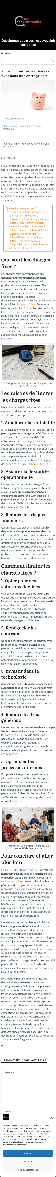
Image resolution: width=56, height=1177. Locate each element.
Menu (7, 53)
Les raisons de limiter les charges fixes (27, 211)
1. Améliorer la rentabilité (24, 215)
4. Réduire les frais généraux (25, 240)
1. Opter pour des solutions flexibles (30, 230)
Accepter (28, 1153)
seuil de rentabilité (12, 881)
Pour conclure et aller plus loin (22, 248)
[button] (51, 1117)
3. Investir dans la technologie (26, 237)
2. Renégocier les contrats (24, 233)
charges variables (26, 304)
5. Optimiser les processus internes (29, 244)
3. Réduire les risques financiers (27, 222)
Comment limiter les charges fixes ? (25, 226)
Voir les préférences (28, 1170)
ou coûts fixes (44, 177)
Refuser (28, 1161)
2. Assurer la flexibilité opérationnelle (30, 219)
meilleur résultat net (36, 463)
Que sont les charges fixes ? (21, 208)
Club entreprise (15, 118)
